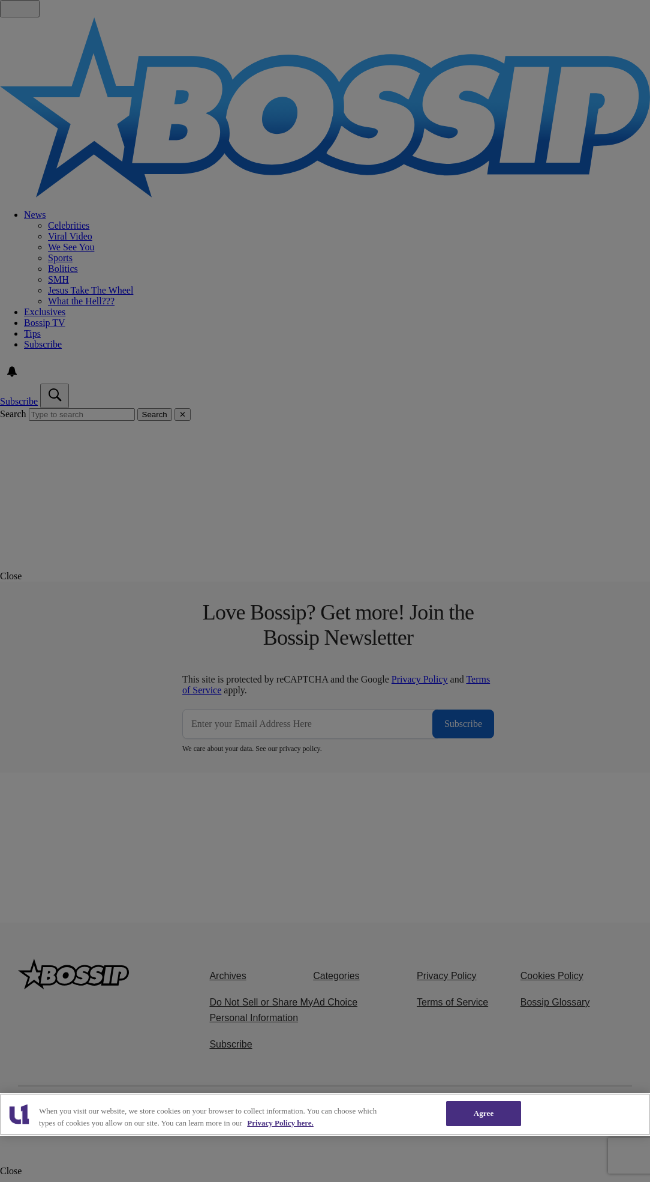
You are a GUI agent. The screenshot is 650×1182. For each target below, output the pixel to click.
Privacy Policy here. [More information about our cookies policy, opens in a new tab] (280, 1122)
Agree (484, 1113)
